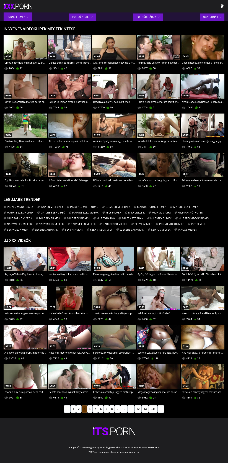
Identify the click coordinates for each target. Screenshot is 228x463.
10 (123, 409)
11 (131, 409)
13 (145, 409)
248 (153, 409)
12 (138, 409)
